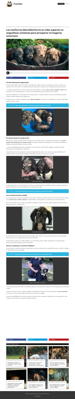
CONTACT (47, 393)
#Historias (61, 4)
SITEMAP (43, 393)
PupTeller (18, 4)
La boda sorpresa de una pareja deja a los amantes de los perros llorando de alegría (33, 254)
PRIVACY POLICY (38, 393)
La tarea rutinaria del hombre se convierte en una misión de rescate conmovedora (32, 105)
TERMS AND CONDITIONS (30, 393)
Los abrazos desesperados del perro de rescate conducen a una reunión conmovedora (33, 191)
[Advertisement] (37, 16)
